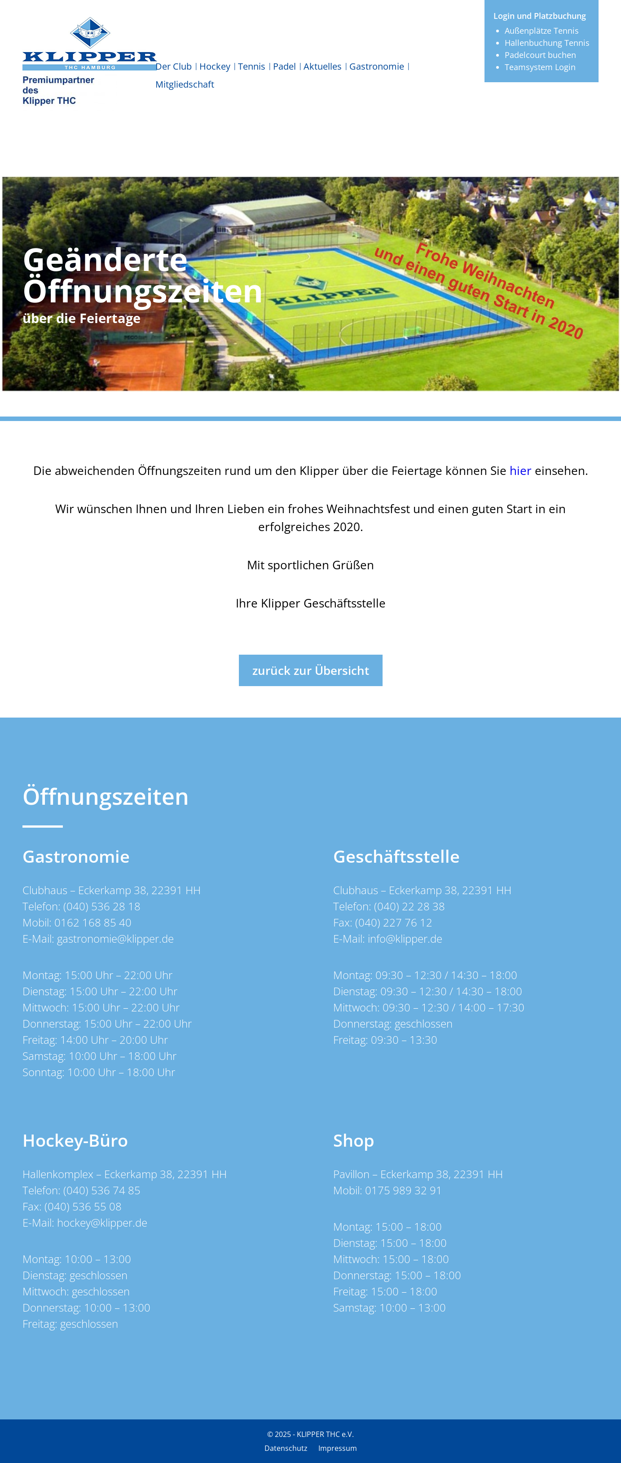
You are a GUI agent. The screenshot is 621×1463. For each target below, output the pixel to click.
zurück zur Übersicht (310, 670)
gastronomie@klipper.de (115, 938)
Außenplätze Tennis (542, 30)
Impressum (337, 1448)
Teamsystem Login (540, 67)
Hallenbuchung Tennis (547, 42)
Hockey (214, 66)
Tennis (251, 66)
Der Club (173, 66)
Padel (284, 66)
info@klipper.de (405, 938)
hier (521, 470)
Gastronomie (376, 66)
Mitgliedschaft (184, 84)
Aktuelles (323, 66)
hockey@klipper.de (102, 1222)
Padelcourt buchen (540, 54)
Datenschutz (286, 1448)
